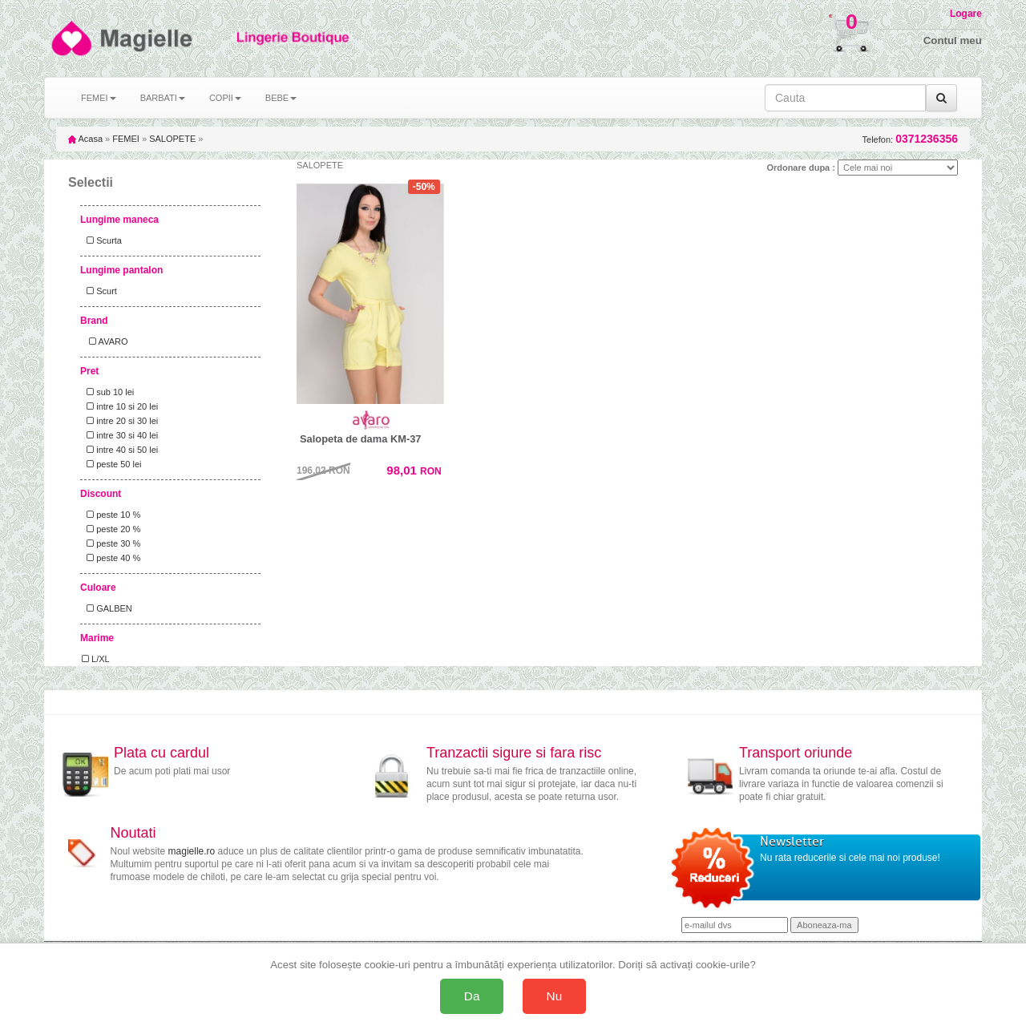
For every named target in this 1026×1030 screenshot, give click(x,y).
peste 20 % (111, 529)
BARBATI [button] (162, 98)
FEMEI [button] (98, 98)
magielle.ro (192, 851)
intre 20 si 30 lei (120, 421)
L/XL (96, 659)
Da (472, 996)
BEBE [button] (281, 98)
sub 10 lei (108, 392)
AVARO (105, 341)
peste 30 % (111, 543)
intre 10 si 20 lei (120, 406)
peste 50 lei (111, 464)
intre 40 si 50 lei (120, 449)
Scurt (99, 291)
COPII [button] (225, 98)
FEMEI (125, 138)
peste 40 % (111, 558)
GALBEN (107, 608)
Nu (555, 996)
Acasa (85, 138)
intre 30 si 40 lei (120, 435)
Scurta (102, 240)
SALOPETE (172, 138)
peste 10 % (111, 514)
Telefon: (910, 139)
